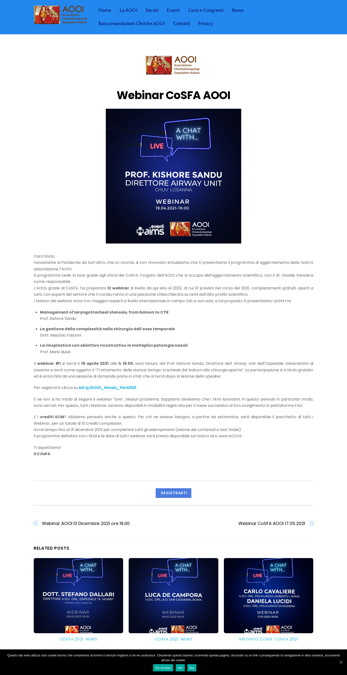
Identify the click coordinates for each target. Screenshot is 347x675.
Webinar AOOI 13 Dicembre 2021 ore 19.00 (86, 523)
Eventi (173, 10)
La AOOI (128, 10)
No (180, 668)
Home (104, 10)
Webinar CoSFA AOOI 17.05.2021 (271, 523)
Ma (192, 668)
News (238, 10)
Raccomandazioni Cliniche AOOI (131, 23)
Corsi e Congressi (205, 10)
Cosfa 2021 (72, 639)
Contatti (181, 23)
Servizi (152, 10)
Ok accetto (163, 668)
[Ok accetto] (341, 662)
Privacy (205, 23)
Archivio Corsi (255, 639)
